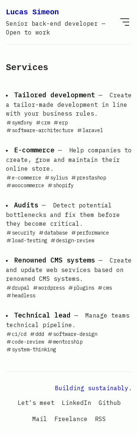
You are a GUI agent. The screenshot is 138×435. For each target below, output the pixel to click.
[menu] (124, 22)
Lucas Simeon (61, 22)
